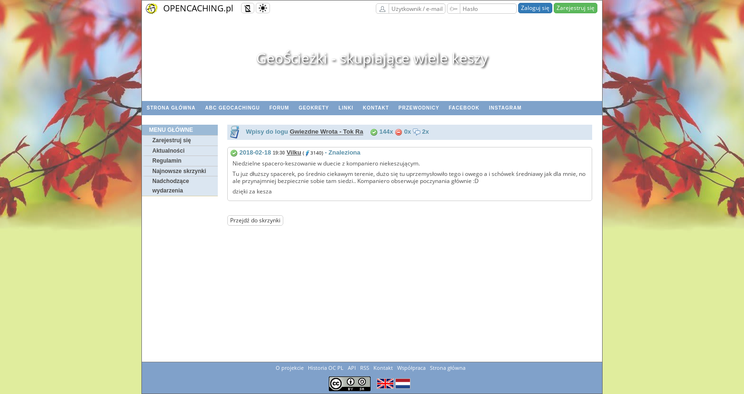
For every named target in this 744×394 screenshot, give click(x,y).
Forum (279, 107)
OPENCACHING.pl (198, 8)
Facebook (464, 107)
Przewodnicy (419, 107)
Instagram (505, 107)
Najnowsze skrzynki (179, 171)
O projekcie (290, 367)
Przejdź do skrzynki (255, 220)
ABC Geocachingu (232, 107)
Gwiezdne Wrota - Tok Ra (326, 132)
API (352, 367)
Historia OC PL (326, 367)
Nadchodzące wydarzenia (170, 186)
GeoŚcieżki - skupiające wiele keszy (372, 58)
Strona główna (171, 107)
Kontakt (376, 107)
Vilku (294, 152)
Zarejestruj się (576, 8)
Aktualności (168, 150)
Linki (346, 107)
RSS (364, 367)
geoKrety (313, 107)
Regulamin (166, 160)
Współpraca (411, 367)
